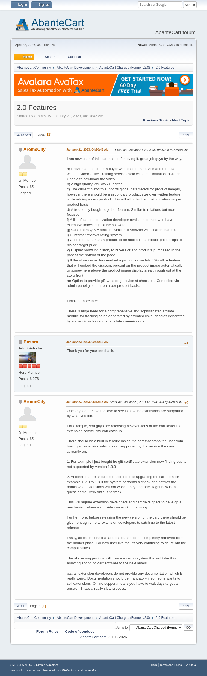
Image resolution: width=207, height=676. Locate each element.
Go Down (23, 134)
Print (186, 134)
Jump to (122, 627)
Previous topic (156, 120)
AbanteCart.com (93, 637)
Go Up (20, 606)
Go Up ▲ (190, 664)
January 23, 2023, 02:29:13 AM (87, 341)
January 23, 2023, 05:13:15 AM (87, 401)
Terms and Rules (171, 664)
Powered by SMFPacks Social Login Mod (70, 670)
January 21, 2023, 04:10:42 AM (87, 149)
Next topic (181, 120)
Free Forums (33, 670)
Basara (30, 342)
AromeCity (34, 149)
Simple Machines (47, 664)
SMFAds (15, 670)
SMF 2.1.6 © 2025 (22, 664)
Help (154, 664)
